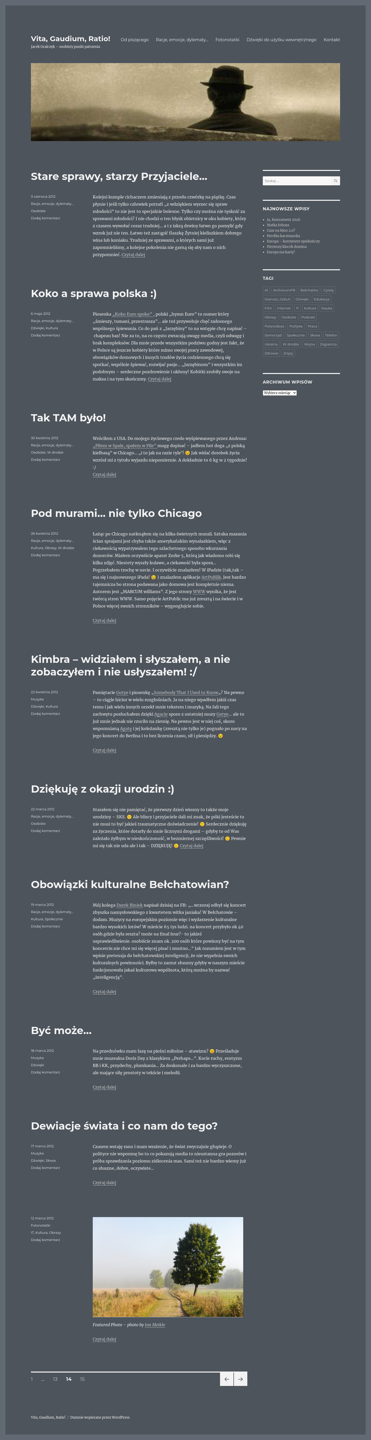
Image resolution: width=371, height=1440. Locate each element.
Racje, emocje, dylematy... (52, 204)
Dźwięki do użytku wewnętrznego (281, 39)
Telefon (331, 335)
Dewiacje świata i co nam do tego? (124, 1126)
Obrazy (50, 548)
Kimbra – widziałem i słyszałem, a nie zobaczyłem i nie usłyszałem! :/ (130, 665)
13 (57, 1379)
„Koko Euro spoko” (132, 314)
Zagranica (328, 344)
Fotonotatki (227, 39)
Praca (312, 326)
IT (32, 1232)
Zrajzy (288, 353)
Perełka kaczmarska (283, 236)
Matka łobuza (278, 225)
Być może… (61, 1030)
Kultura (52, 328)
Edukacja (321, 299)
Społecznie (54, 919)
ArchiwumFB (284, 290)
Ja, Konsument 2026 (283, 220)
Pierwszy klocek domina (287, 247)
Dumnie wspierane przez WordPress (100, 1417)
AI (266, 290)
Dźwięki (37, 328)
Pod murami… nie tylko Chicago (116, 513)
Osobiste (38, 211)
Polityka (295, 326)
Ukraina (271, 344)
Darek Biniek (129, 905)
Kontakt (332, 39)
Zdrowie (271, 353)
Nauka (327, 308)
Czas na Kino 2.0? (281, 230)
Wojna (309, 344)
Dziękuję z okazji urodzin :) (102, 789)
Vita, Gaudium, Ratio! (70, 38)
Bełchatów (309, 290)
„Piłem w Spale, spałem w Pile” (125, 445)
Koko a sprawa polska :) (94, 293)
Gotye (122, 692)
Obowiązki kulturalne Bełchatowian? (130, 884)
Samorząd (273, 335)
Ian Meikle (155, 1324)
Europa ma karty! (281, 252)
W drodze (55, 452)
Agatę (126, 728)
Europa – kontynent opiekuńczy (293, 241)
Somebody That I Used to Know (186, 692)
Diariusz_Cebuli (277, 299)
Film (268, 308)
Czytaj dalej (133, 254)
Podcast (308, 317)
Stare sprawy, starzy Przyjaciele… (119, 176)
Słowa (50, 1160)
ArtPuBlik (211, 577)
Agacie (161, 714)
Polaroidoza (274, 326)
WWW (199, 591)
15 (84, 1379)
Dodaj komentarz (45, 218)
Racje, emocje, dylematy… (182, 39)
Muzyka (37, 699)
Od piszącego (135, 39)
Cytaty (328, 290)
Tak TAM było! (68, 417)
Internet (284, 308)
